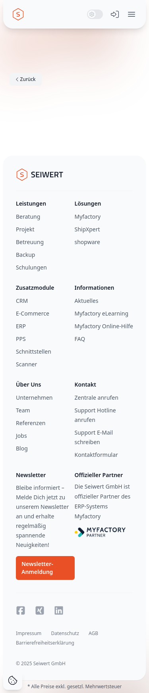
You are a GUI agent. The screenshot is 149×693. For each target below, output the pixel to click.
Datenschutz (65, 633)
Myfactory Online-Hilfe (104, 326)
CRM (22, 300)
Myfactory (88, 216)
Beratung (28, 216)
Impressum (28, 633)
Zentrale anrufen (96, 397)
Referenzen (31, 423)
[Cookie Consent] (12, 680)
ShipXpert (87, 229)
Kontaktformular (96, 454)
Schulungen (31, 267)
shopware (87, 242)
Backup (25, 254)
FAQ (80, 339)
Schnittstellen (33, 351)
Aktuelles (87, 300)
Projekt (25, 229)
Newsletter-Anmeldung (37, 568)
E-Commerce (32, 313)
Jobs (21, 435)
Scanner (26, 364)
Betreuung (30, 242)
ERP (21, 326)
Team (23, 410)
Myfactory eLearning (102, 313)
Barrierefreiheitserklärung (45, 642)
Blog (22, 448)
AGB (93, 633)
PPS (21, 339)
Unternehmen (34, 397)
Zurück (25, 79)
